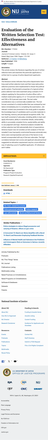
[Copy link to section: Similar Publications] (21, 223)
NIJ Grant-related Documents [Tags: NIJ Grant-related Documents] (14, 206)
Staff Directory (29, 338)
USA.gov (3, 427)
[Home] (20, 11)
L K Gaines (13, 59)
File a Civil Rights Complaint (34, 345)
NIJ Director (5, 319)
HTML (9, 193)
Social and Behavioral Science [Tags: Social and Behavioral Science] (30, 213)
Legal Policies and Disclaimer (10, 414)
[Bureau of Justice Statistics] (24, 384)
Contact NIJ (29, 334)
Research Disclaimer (8, 323)
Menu (43, 12)
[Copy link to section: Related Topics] (17, 202)
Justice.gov (4, 432)
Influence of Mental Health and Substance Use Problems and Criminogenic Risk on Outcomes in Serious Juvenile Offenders (23, 242)
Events (4, 334)
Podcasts (5, 338)
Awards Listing (30, 316)
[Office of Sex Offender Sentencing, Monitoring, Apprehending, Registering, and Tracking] (38, 388)
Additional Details (9, 156)
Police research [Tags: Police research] (31, 209)
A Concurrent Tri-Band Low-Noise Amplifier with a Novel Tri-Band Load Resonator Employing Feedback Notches (23, 234)
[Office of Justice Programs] (6, 11)
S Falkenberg (22, 59)
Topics (4, 345)
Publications (6, 342)
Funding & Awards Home (33, 312)
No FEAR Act (5, 418)
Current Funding (30, 319)
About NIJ (5, 312)
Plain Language (6, 405)
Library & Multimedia (11, 21)
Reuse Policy (6, 353)
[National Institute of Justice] (38, 382)
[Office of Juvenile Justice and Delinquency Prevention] (10, 389)
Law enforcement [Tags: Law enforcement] (10, 213)
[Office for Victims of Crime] (24, 389)
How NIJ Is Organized (9, 316)
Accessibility (5, 401)
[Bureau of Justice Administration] (10, 381)
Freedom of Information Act (10, 423)
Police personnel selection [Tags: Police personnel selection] (13, 209)
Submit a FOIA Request (32, 342)
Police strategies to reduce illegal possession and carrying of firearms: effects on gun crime (21, 227)
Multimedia (5, 349)
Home (3, 21)
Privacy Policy (5, 410)
